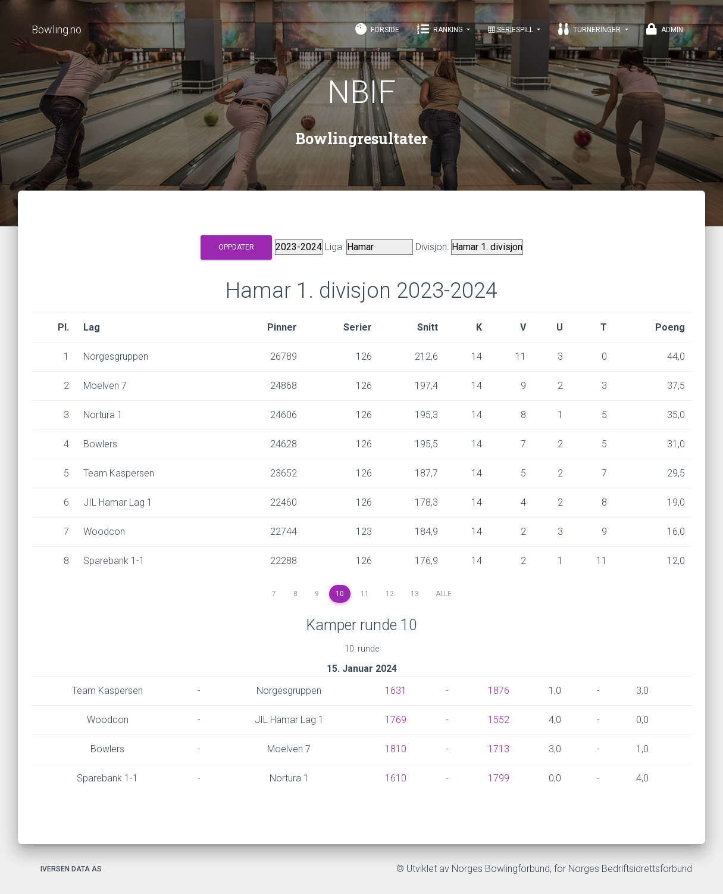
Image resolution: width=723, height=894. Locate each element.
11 (365, 594)
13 (415, 594)
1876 (498, 690)
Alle (444, 594)
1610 (395, 778)
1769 (395, 719)
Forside (377, 29)
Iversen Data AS (71, 869)
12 (390, 594)
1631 (395, 690)
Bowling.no (57, 29)
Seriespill (511, 30)
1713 (498, 749)
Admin (664, 29)
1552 (498, 719)
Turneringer (590, 29)
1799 (498, 778)
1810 (395, 749)
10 (340, 594)
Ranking (441, 29)
